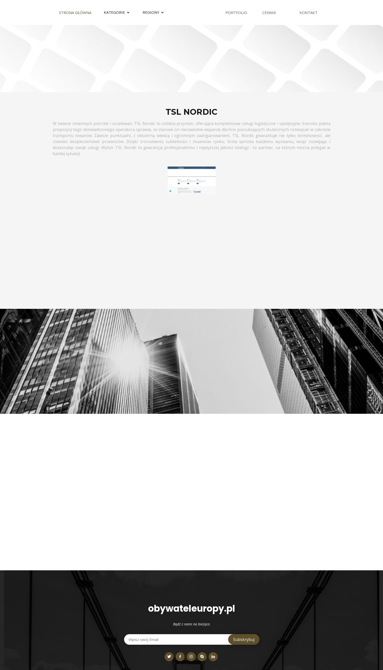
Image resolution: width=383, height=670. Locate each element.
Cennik (269, 12)
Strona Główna (75, 12)
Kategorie (114, 12)
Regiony (151, 12)
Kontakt (308, 12)
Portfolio (236, 12)
